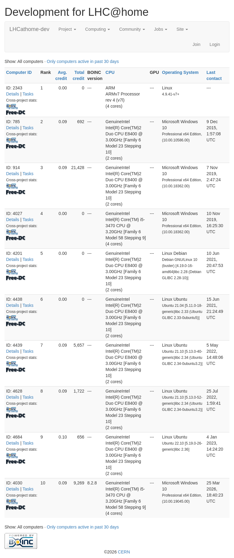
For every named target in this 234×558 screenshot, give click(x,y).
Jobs (160, 29)
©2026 (117, 551)
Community (132, 29)
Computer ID (19, 72)
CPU (110, 72)
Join (196, 44)
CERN (124, 551)
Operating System (180, 72)
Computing (97, 29)
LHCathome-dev (29, 29)
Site (182, 29)
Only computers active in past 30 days (83, 61)
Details (12, 94)
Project (67, 29)
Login (215, 44)
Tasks (28, 94)
